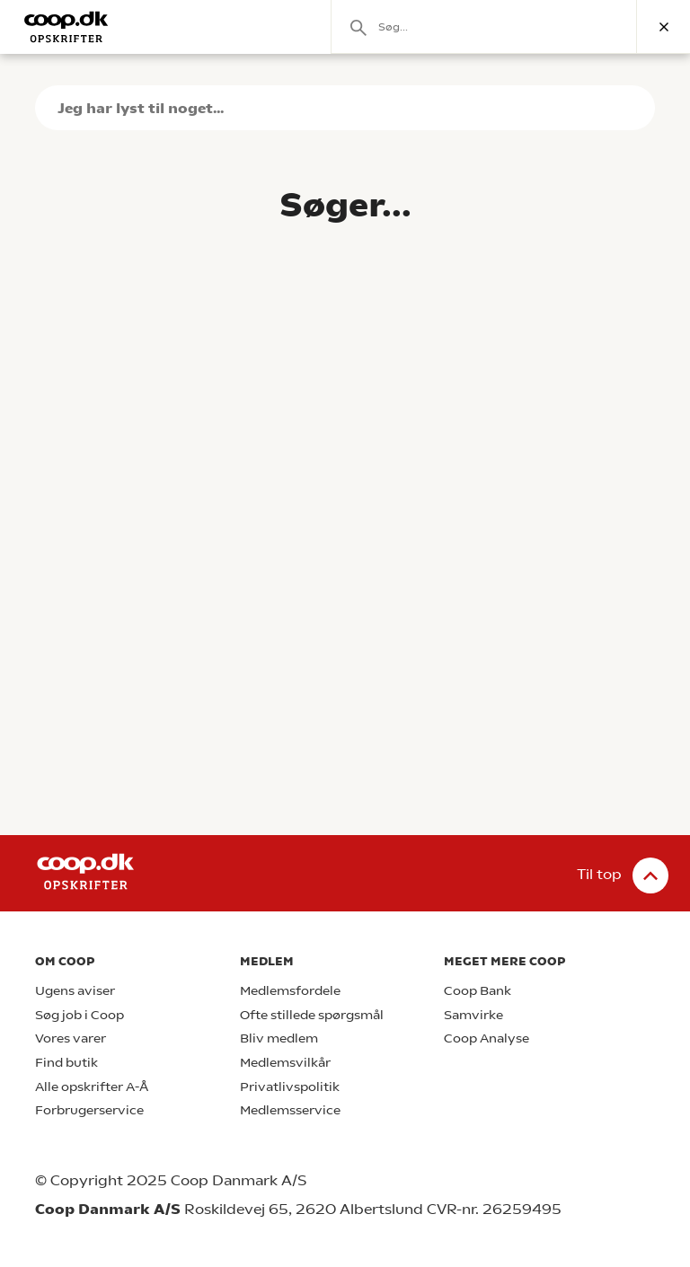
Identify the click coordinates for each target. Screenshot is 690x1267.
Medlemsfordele (290, 991)
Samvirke (473, 1015)
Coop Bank (477, 991)
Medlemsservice (290, 1110)
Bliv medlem (279, 1038)
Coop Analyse (486, 1038)
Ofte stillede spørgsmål (312, 1015)
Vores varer (70, 1038)
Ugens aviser (75, 991)
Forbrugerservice (89, 1110)
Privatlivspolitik (290, 1087)
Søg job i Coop (79, 1015)
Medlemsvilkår (285, 1062)
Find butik (66, 1062)
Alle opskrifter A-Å (91, 1087)
